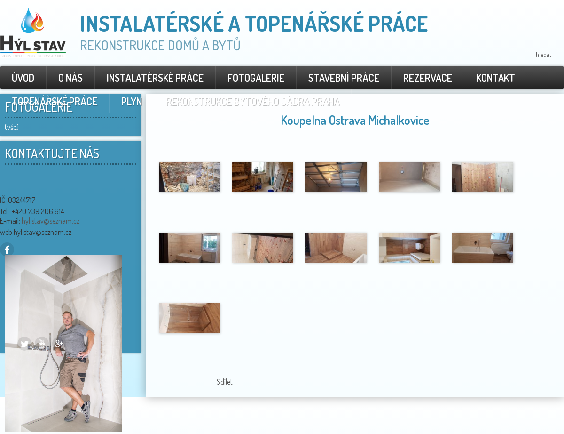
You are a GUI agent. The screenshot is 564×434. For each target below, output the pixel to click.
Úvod (23, 77)
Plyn (131, 101)
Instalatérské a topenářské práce (254, 23)
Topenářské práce (54, 101)
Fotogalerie (255, 77)
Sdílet (225, 381)
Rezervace (427, 77)
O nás (70, 77)
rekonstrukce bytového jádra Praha (252, 101)
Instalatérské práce (155, 77)
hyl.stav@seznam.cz (50, 220)
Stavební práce (343, 77)
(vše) (12, 127)
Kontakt (495, 77)
